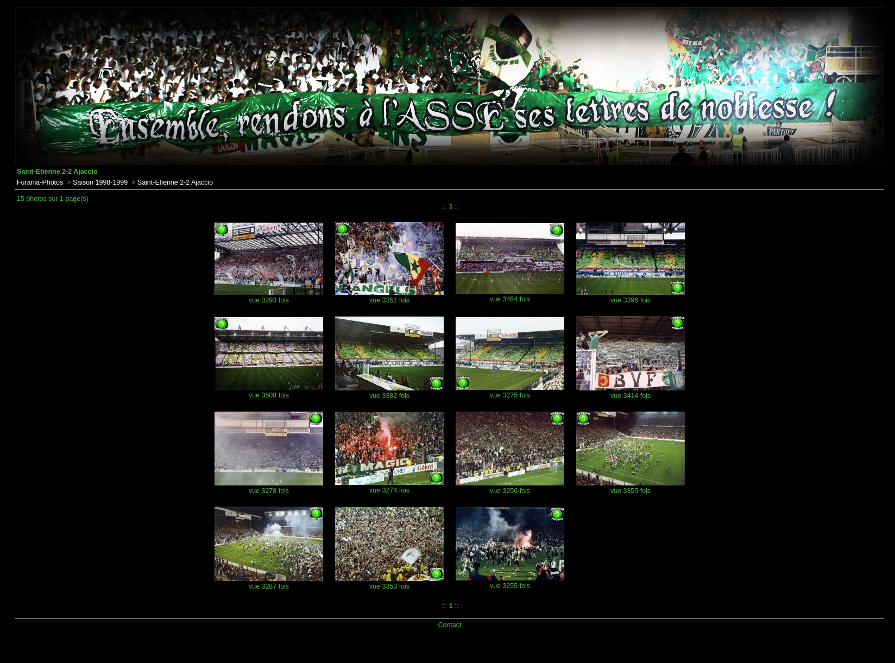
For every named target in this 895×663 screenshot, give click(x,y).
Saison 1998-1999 (100, 182)
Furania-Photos (40, 182)
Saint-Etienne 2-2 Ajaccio (175, 182)
